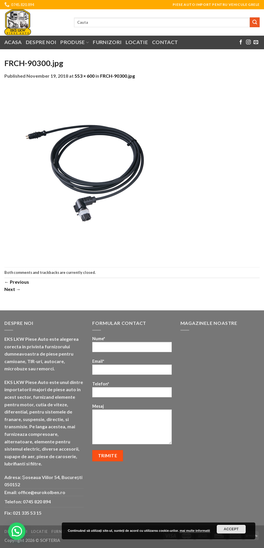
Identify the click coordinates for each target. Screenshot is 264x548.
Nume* (131, 346)
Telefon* (131, 391)
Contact (165, 42)
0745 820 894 (37, 501)
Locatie (137, 42)
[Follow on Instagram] (248, 42)
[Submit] (255, 22)
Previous (16, 282)
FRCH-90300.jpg (117, 76)
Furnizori (107, 42)
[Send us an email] (256, 42)
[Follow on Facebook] (240, 42)
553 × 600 (85, 76)
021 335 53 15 (27, 513)
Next (12, 289)
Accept (231, 529)
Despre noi (41, 42)
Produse (74, 42)
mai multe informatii (195, 530)
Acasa (13, 42)
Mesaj (131, 426)
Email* (131, 369)
